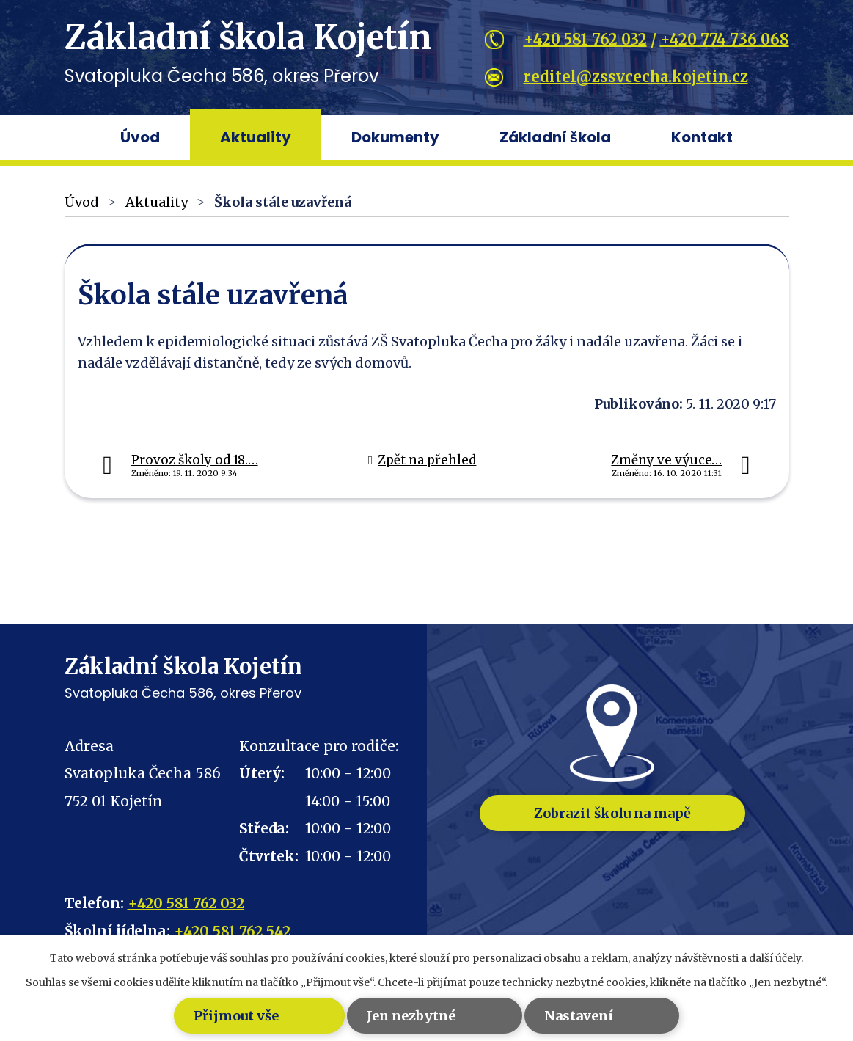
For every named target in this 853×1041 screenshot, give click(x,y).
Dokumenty (395, 137)
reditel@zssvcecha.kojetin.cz (636, 76)
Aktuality (255, 137)
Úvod (140, 137)
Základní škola (555, 137)
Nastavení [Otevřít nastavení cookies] (588, 1015)
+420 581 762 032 (585, 39)
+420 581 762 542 (232, 931)
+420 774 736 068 (724, 39)
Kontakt (702, 137)
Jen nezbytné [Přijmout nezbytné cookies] (405, 1015)
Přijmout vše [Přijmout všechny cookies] (214, 1015)
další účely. (776, 958)
